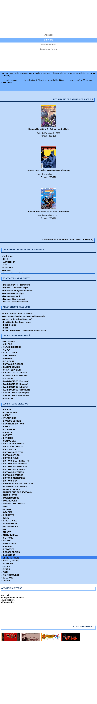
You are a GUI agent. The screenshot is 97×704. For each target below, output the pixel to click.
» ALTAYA (5, 350)
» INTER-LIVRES (9, 521)
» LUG (4, 529)
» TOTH (5, 572)
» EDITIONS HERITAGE (12, 475)
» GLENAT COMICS (10, 367)
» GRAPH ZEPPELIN (11, 370)
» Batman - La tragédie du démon (17, 290)
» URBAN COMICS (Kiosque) (15, 393)
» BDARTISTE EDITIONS (13, 424)
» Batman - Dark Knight (13, 293)
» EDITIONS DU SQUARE (13, 469)
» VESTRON (7, 398)
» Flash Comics (9, 325)
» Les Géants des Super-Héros (16, 322)
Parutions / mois (48, 49)
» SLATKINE (7, 563)
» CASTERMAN (8, 355)
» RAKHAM (6, 546)
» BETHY (5, 426)
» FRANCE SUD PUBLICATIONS (16, 492)
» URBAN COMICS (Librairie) (15, 395)
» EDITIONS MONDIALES (13, 478)
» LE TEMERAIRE (9, 526)
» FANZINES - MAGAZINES (14, 486)
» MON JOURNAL (9, 535)
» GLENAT (6, 509)
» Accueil (5, 595)
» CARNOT (6, 435)
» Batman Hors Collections (14, 273)
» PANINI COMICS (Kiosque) (14, 384)
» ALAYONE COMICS (11, 347)
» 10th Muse (7, 256)
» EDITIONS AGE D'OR (12, 452)
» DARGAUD (7, 358)
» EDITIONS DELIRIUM (12, 364)
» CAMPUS (6, 432)
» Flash (5, 328)
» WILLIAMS (7, 578)
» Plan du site (7, 602)
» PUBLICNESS (8, 543)
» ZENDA (5, 580)
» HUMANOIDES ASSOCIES (14, 375)
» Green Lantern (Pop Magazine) (17, 319)
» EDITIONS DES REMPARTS (15, 461)
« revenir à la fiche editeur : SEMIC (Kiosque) (67, 239)
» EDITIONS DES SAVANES (14, 464)
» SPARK (5, 569)
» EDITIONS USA (9, 481)
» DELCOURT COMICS (12, 446)
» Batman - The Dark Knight (15, 288)
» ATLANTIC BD (8, 418)
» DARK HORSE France (12, 444)
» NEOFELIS (7, 378)
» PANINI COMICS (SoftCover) (15, 390)
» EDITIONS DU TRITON (12, 472)
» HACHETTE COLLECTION (14, 373)
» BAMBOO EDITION (11, 421)
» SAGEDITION (8, 555)
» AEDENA (6, 409)
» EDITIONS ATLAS (10, 455)
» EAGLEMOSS (8, 449)
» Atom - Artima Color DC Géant (17, 313)
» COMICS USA (8, 441)
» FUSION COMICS (10, 498)
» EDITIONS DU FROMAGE (14, 466)
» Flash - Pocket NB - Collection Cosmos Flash (24, 330)
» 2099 (5, 259)
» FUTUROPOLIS (9, 501)
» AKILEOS (6, 344)
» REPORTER (7, 549)
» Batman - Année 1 (11, 296)
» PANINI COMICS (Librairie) (14, 387)
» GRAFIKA (6, 512)
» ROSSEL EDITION (10, 552)
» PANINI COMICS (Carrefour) (15, 381)
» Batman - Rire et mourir (13, 299)
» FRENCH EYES (9, 495)
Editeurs (48, 40)
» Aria (4, 265)
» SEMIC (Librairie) (10, 561)
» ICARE (5, 518)
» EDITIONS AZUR (10, 458)
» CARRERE (7, 438)
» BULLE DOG (8, 429)
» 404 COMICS (8, 341)
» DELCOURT (7, 361)
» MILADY (6, 532)
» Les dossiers (8, 600)
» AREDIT (5, 415)
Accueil (49, 35)
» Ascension (7, 267)
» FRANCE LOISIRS (10, 489)
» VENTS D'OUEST (10, 575)
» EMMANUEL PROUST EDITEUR (17, 484)
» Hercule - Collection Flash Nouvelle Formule (23, 316)
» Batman (6, 270)
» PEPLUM (6, 541)
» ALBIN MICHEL (9, 412)
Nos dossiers (48, 44)
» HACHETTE (7, 515)
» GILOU (5, 506)
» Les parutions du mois (12, 597)
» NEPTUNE (7, 538)
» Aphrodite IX (8, 262)
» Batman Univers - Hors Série (16, 285)
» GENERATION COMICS (13, 503)
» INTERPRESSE (9, 523)
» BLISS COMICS (9, 353)
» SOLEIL (5, 566)
